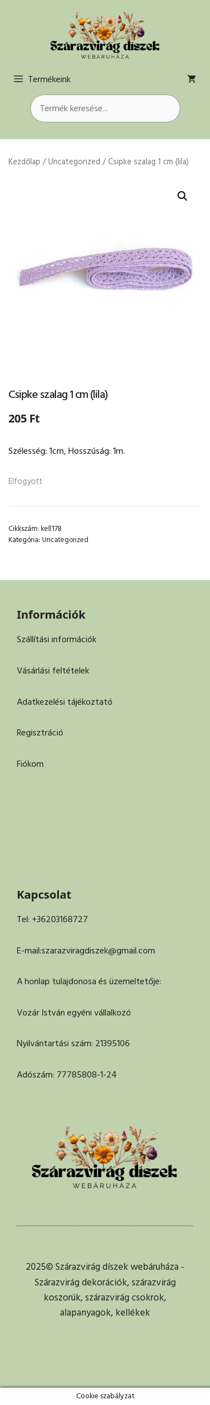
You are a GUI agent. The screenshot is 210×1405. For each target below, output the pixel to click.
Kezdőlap (24, 162)
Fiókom (30, 764)
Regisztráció (40, 733)
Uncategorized (74, 162)
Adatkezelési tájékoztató (65, 702)
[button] (182, 196)
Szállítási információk (56, 639)
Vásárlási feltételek (53, 670)
